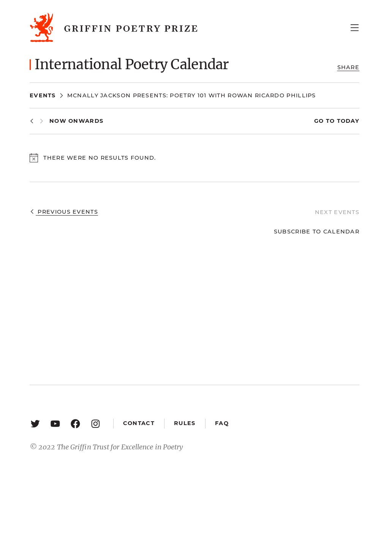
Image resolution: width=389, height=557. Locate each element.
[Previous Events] (32, 121)
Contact (139, 423)
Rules (184, 423)
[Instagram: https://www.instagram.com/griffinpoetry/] (95, 423)
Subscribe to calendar (316, 231)
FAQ (222, 423)
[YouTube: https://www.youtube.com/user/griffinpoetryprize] (55, 423)
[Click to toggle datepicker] (76, 121)
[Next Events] (42, 121)
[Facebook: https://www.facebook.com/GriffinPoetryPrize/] (75, 423)
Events (43, 95)
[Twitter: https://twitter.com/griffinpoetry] (35, 423)
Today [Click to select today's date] (347, 120)
